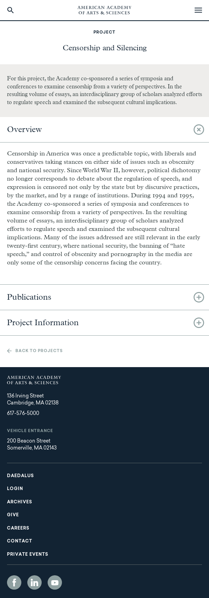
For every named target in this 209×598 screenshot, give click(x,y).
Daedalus (20, 476)
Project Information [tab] (43, 323)
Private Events (27, 555)
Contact (19, 541)
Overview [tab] (24, 129)
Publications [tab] (29, 297)
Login (15, 489)
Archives (19, 502)
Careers (18, 528)
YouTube (55, 582)
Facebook (14, 582)
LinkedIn (34, 582)
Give (13, 515)
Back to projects (39, 351)
